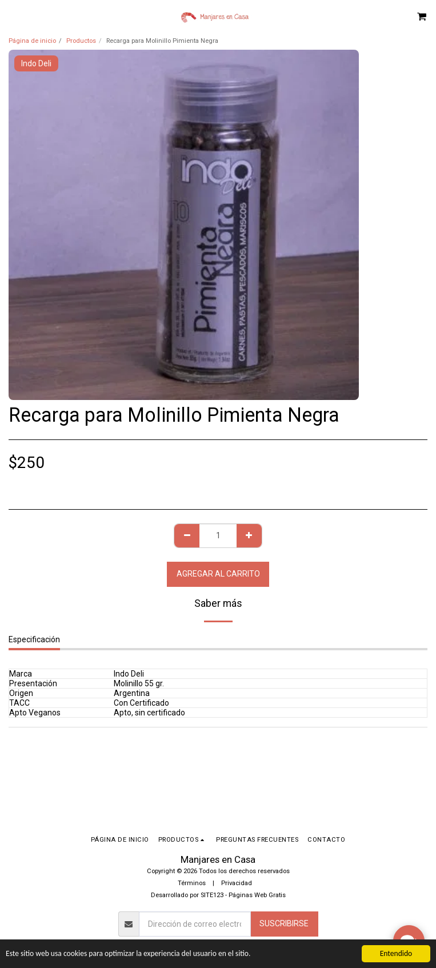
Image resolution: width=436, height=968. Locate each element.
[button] (12, 16)
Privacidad (236, 883)
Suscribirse (284, 923)
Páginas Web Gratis (257, 895)
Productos (81, 41)
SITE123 (212, 895)
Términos (192, 883)
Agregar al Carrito (218, 573)
